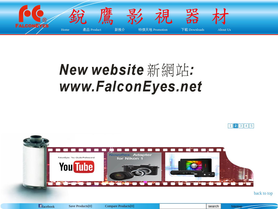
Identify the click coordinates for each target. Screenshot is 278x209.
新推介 (120, 30)
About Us (223, 30)
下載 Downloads (191, 30)
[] (80, 206)
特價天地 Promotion (152, 30)
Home (65, 30)
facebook (46, 206)
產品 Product (90, 30)
